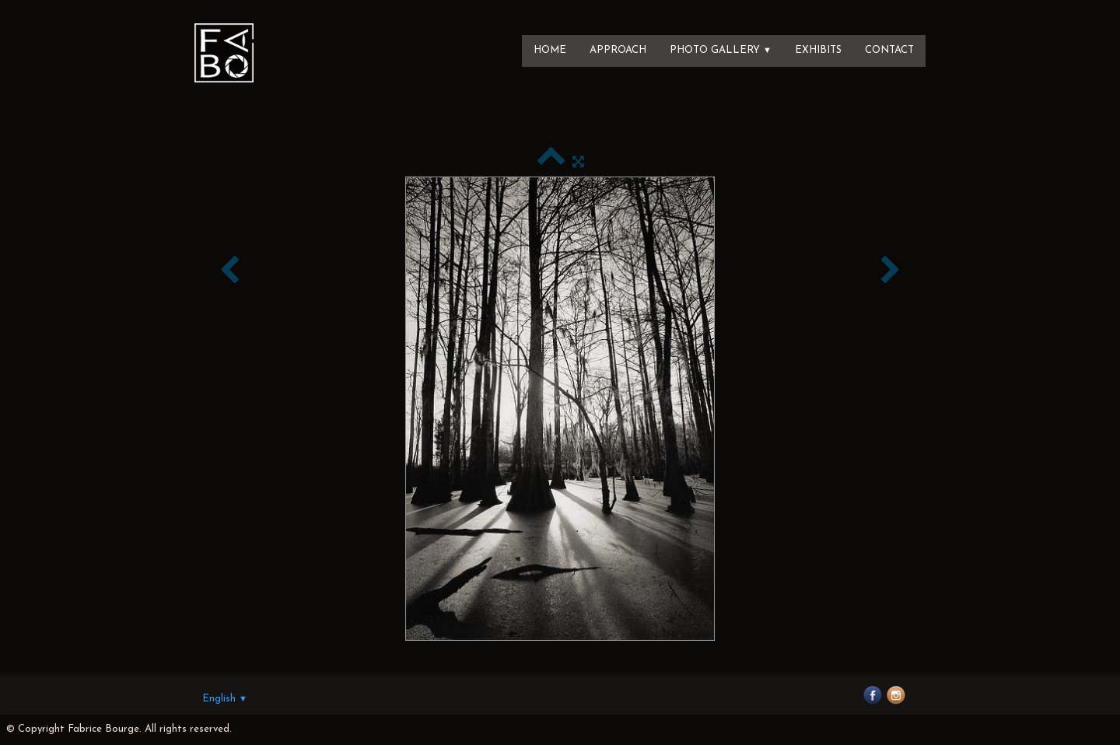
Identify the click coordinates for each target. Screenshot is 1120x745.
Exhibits (818, 50)
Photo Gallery (721, 50)
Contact (889, 50)
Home (550, 50)
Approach (618, 50)
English (224, 699)
